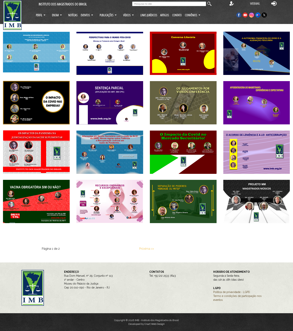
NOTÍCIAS (73, 15)
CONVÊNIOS (191, 15)
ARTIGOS (164, 15)
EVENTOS (85, 15)
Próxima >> (146, 248)
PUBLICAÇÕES (106, 15)
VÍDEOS (127, 15)
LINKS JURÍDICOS (148, 15)
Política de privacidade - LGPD (231, 292)
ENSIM (55, 15)
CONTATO (177, 15)
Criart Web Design (154, 324)
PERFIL (39, 15)
